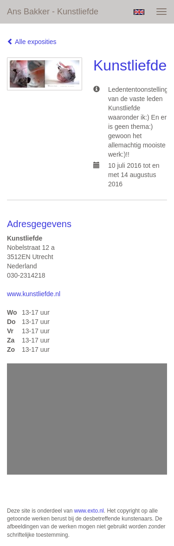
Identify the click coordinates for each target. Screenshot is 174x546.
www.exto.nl (89, 511)
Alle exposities (32, 41)
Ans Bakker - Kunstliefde (52, 11)
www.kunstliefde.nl (33, 294)
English (139, 12)
